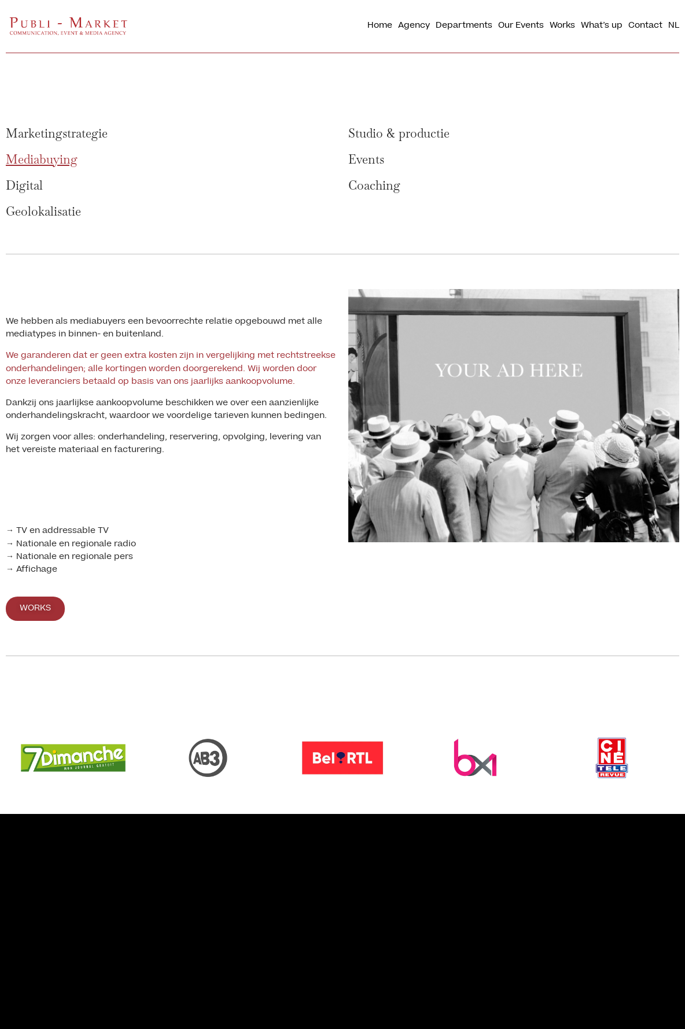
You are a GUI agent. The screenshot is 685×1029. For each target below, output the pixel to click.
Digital (24, 185)
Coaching (374, 185)
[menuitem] (673, 26)
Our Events (521, 26)
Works (562, 26)
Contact (645, 26)
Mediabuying (42, 159)
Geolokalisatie (43, 211)
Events (366, 159)
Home (379, 26)
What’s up (602, 26)
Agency (414, 26)
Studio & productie (399, 133)
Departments (464, 26)
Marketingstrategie (57, 133)
